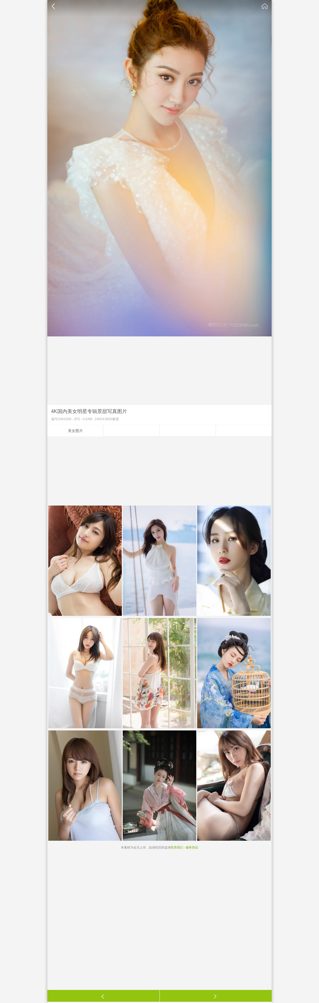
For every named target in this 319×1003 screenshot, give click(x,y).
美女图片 (75, 431)
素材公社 (265, 6)
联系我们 (177, 847)
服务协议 (192, 847)
